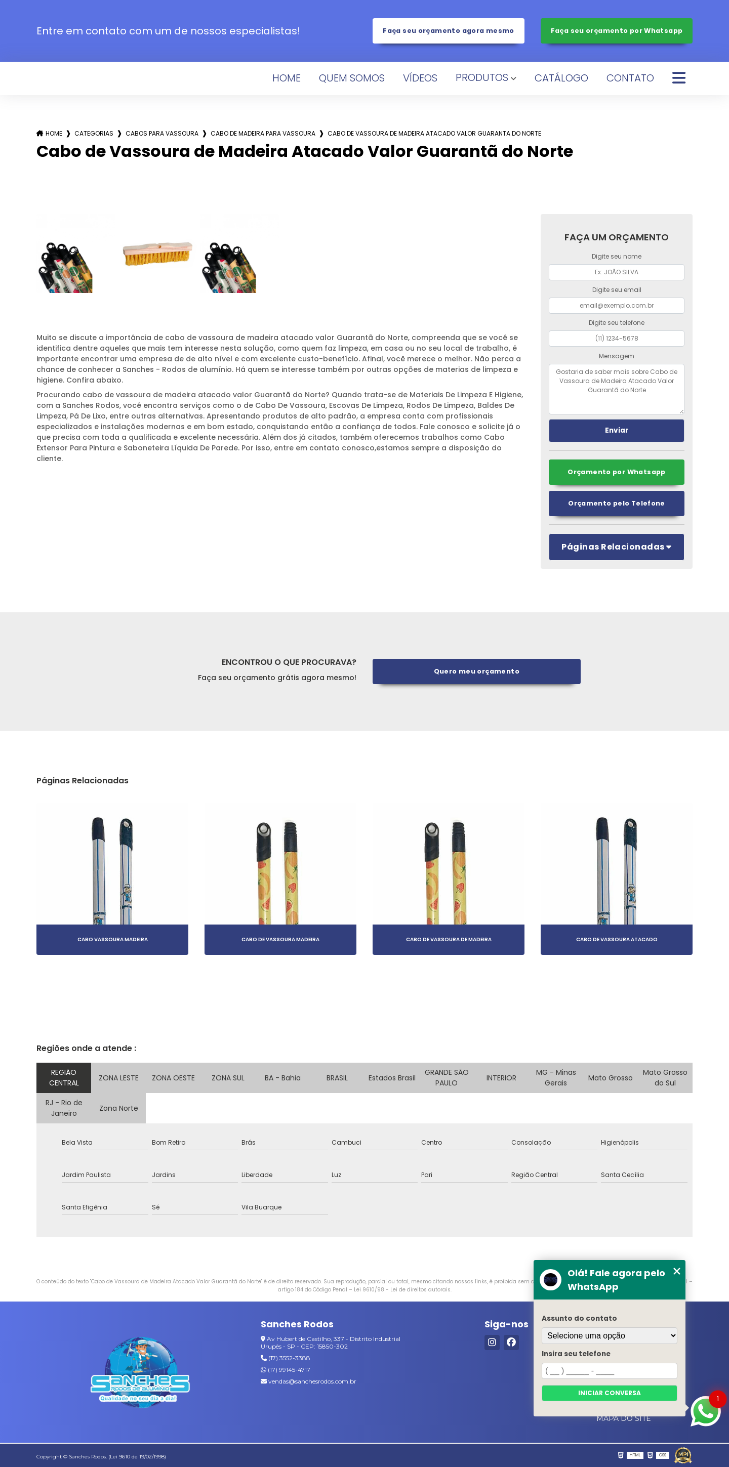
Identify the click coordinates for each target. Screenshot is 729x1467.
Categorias (93, 133)
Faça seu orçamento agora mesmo (448, 30)
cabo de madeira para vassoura (263, 133)
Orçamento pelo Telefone (616, 503)
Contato (630, 78)
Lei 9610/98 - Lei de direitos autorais (402, 1289)
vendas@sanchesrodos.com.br (308, 1381)
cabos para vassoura (162, 133)
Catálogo (561, 78)
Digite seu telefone (616, 322)
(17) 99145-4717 (285, 1369)
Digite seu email (616, 289)
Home (286, 78)
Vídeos (420, 78)
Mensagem (616, 356)
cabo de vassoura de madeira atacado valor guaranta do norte (434, 133)
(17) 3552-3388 (285, 1358)
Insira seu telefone (576, 1354)
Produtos (482, 77)
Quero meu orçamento (476, 671)
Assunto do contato (579, 1318)
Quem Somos (352, 78)
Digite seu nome (616, 256)
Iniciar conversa (609, 1393)
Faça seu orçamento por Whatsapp (617, 30)
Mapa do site (623, 1418)
